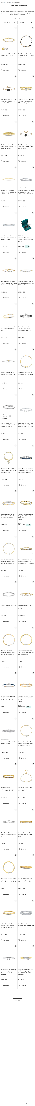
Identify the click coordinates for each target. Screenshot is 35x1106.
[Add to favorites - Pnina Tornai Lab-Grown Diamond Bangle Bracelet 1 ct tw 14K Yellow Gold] (15, 167)
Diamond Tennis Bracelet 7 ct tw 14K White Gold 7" (8, 742)
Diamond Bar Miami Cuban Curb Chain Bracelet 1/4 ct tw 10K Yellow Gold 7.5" (26, 652)
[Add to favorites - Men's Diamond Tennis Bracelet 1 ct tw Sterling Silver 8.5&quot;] (15, 810)
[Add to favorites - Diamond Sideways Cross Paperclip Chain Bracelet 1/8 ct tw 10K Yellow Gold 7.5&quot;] (15, 537)
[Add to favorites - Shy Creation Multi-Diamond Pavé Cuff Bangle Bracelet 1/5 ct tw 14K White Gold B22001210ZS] (15, 946)
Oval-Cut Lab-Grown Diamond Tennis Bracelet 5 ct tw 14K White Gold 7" (8, 424)
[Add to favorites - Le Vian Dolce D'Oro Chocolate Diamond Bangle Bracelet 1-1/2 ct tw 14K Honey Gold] (15, 764)
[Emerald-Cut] (9, 415)
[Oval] (3, 415)
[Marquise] (6, 415)
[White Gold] (6, 48)
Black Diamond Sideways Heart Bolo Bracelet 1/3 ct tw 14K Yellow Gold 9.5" (25, 146)
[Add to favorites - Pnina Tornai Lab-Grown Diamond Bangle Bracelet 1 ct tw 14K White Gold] (15, 213)
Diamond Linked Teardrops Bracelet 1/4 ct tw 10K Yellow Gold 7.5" (25, 374)
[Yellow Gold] (3, 48)
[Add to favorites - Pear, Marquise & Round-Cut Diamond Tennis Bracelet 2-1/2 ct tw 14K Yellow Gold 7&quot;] (15, 258)
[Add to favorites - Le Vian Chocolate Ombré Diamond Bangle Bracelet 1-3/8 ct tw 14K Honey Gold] (33, 855)
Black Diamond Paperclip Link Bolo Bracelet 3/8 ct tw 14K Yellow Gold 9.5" (8, 101)
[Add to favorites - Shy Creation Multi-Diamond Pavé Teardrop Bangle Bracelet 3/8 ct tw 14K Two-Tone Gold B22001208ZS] (33, 946)
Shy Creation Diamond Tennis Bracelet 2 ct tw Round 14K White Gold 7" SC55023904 (26, 192)
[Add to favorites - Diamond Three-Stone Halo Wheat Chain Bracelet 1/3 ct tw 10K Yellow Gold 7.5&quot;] (33, 719)
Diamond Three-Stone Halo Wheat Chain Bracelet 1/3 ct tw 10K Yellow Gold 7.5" (25, 743)
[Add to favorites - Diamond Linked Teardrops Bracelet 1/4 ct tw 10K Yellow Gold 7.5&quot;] (33, 349)
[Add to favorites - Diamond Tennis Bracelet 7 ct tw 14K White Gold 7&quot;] (15, 719)
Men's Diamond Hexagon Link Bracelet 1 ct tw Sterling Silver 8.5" (26, 925)
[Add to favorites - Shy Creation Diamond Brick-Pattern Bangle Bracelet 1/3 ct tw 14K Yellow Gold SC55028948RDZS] (15, 122)
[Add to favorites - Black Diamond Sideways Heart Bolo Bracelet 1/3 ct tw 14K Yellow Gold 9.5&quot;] (33, 122)
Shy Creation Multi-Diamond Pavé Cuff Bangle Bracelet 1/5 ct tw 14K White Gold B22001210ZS (8, 971)
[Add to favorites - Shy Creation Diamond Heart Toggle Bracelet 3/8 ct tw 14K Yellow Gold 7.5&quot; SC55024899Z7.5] (15, 445)
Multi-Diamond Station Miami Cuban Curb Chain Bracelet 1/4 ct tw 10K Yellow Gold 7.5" (8, 880)
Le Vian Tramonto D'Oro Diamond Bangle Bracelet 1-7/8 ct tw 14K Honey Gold (8, 925)
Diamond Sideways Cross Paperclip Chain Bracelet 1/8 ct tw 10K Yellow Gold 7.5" (8, 561)
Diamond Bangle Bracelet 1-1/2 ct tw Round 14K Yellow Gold (8, 328)
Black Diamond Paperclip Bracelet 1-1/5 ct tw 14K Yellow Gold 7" (26, 55)
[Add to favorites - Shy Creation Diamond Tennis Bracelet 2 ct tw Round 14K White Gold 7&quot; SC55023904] (33, 167)
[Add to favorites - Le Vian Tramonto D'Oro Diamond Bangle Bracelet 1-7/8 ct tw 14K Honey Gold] (15, 901)
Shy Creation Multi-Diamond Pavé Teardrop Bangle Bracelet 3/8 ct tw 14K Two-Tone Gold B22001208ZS (25, 971)
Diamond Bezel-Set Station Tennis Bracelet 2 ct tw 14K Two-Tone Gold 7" (8, 374)
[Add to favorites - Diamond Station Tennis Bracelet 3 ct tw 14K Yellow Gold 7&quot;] (33, 582)
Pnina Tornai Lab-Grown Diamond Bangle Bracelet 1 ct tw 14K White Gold (8, 237)
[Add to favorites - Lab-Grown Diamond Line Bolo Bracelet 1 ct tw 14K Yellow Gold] (33, 764)
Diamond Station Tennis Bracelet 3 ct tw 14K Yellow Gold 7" (25, 606)
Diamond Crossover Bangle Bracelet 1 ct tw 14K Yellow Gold (25, 834)
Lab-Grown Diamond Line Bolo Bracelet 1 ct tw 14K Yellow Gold (25, 789)
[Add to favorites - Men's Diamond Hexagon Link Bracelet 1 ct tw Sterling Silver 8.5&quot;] (33, 901)
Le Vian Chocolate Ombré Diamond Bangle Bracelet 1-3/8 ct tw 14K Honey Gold (25, 880)
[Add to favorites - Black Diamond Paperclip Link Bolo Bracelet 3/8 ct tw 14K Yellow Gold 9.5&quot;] (15, 76)
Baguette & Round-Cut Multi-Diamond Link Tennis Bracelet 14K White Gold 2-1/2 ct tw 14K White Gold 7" (26, 425)
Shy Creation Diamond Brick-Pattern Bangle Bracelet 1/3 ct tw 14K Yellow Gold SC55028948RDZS (8, 146)
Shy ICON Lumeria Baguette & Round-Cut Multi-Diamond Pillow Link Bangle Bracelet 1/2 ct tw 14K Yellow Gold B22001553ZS (26, 101)
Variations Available (22, 187)
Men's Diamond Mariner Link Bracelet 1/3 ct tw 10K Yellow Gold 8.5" (25, 697)
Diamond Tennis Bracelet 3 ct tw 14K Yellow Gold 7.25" (8, 54)
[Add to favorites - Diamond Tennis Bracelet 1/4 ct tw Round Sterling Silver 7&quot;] (15, 582)
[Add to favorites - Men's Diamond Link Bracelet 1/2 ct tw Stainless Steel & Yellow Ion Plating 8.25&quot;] (15, 491)
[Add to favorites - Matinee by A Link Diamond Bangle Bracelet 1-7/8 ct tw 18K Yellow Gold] (33, 491)
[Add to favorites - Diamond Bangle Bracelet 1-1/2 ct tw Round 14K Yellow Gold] (15, 304)
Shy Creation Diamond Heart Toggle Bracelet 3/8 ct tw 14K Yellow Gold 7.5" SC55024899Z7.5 (8, 470)
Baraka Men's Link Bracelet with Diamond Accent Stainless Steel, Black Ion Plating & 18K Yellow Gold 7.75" (26, 328)
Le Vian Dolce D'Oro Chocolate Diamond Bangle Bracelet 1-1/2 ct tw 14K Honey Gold (8, 789)
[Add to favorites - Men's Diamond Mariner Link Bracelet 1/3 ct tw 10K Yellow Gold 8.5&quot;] (33, 673)
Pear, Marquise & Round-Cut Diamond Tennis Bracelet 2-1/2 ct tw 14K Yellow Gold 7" (9, 283)
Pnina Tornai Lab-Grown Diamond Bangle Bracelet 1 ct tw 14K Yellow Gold (8, 192)
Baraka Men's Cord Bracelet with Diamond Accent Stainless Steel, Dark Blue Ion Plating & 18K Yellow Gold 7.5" (8, 698)
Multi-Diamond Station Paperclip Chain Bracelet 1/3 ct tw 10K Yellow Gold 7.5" (8, 652)
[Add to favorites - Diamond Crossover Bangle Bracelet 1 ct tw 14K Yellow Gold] (33, 810)
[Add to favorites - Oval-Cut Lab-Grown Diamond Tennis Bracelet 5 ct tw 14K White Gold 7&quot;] (15, 395)
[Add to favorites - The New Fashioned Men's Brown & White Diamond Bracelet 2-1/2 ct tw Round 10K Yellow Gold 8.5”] (33, 537)
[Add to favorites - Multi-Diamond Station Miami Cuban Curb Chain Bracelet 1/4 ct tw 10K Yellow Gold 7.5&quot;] (15, 855)
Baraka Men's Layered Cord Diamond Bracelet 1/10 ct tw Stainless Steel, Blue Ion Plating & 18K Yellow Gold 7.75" (26, 470)
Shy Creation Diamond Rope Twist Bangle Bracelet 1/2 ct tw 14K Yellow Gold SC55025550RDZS (26, 283)
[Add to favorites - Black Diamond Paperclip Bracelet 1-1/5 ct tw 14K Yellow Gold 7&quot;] (33, 28)
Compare (6, 70)
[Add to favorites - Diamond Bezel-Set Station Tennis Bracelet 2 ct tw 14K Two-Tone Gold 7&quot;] (15, 349)
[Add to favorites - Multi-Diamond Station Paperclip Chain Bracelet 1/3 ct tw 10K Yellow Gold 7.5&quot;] (15, 628)
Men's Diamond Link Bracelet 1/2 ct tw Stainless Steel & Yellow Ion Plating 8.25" (8, 515)
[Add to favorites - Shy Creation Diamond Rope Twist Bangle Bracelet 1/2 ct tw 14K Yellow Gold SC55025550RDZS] (33, 258)
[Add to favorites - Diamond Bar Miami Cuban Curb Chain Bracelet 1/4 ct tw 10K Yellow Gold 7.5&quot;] (33, 628)
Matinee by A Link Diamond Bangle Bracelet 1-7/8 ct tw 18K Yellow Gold (25, 515)
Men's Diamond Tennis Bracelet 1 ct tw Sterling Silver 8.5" (8, 834)
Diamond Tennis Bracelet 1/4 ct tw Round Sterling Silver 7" (8, 606)
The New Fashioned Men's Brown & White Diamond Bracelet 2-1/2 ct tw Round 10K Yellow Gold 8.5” (26, 561)
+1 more (4, 418)
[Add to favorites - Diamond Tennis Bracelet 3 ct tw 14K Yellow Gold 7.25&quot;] (15, 28)
